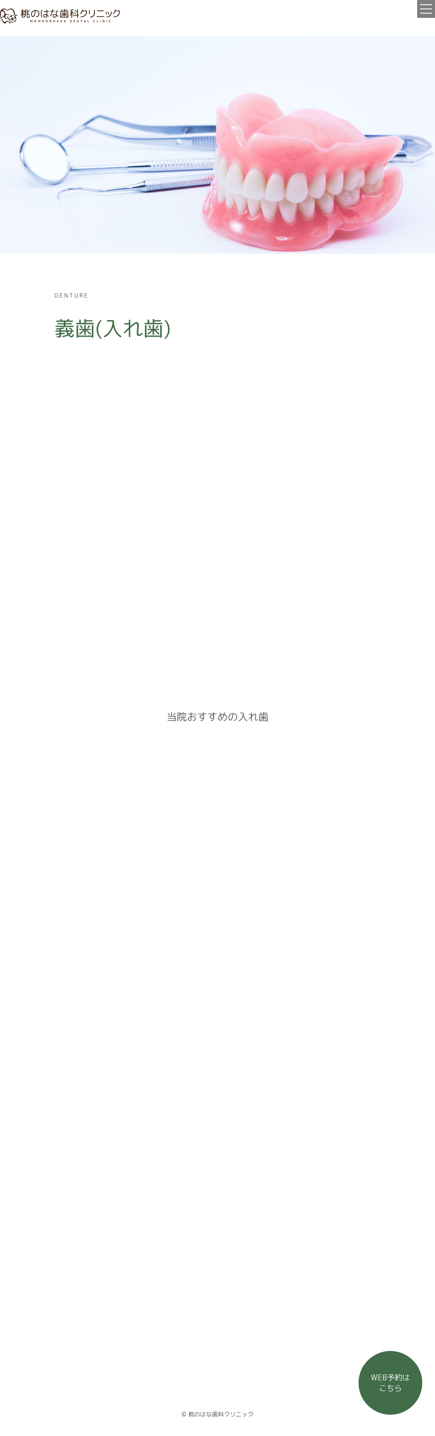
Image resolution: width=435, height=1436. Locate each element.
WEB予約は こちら (390, 1382)
